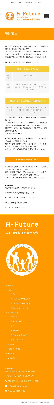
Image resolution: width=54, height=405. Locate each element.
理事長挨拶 (15, 330)
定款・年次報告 (16, 321)
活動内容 (14, 317)
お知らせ (20, 2)
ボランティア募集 (14, 349)
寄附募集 (11, 354)
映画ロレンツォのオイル (19, 308)
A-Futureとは (13, 313)
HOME (13, 2)
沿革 (12, 326)
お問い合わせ (28, 2)
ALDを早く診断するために (20, 299)
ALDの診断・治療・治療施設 (21, 303)
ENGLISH (38, 2)
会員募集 (11, 344)
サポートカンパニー (18, 340)
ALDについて (16, 294)
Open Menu (46, 16)
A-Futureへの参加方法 (19, 335)
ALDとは (11, 290)
